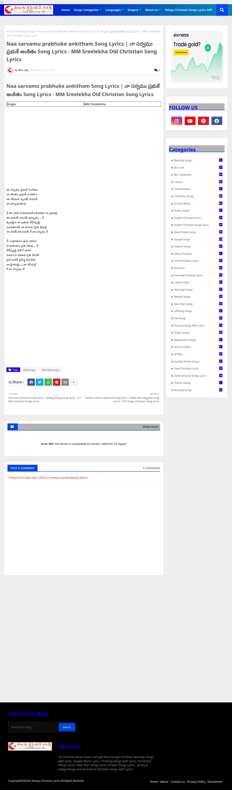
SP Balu (198, 354)
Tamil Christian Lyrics (198, 368)
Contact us (178, 782)
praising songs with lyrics (198, 325)
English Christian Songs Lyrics (198, 225)
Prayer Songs (198, 332)
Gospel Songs (198, 239)
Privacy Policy (196, 782)
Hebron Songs (198, 246)
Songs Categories (86, 10)
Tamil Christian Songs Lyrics (198, 376)
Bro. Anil (198, 167)
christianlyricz (198, 189)
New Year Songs (198, 304)
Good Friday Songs (198, 232)
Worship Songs (25, 31)
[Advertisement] (84, 610)
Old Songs (29, 370)
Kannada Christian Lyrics (198, 275)
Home (65, 10)
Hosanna (198, 268)
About (164, 782)
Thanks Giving (198, 383)
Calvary (198, 182)
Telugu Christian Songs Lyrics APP (188, 10)
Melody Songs (198, 296)
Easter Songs (198, 210)
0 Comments (151, 468)
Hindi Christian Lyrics (198, 261)
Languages (113, 10)
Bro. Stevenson (198, 174)
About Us (151, 10)
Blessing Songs (198, 160)
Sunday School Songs (198, 361)
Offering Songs (198, 311)
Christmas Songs (198, 196)
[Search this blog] (34, 727)
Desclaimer (215, 782)
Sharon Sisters (198, 347)
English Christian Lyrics (198, 218)
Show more (150, 427)
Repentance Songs (198, 340)
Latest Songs (198, 282)
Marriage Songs (198, 289)
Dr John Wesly (198, 203)
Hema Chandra (198, 254)
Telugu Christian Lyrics (46, 781)
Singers (133, 10)
